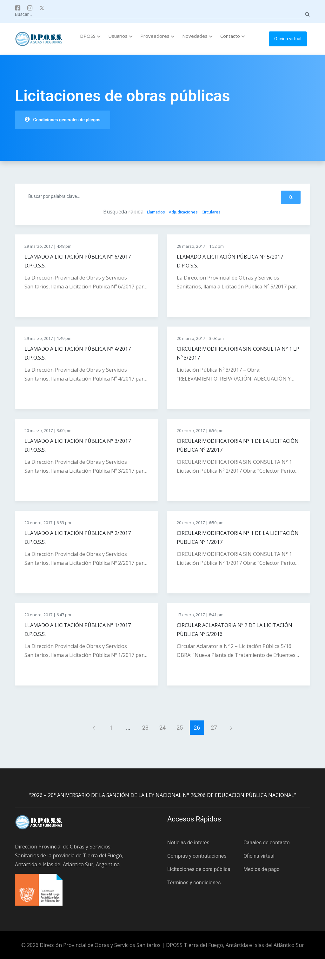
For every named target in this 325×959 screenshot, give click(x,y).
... (128, 727)
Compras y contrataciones (196, 856)
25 (179, 727)
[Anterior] (94, 727)
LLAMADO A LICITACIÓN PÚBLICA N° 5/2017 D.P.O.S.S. (230, 261)
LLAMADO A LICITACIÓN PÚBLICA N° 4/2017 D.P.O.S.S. (77, 353)
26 (197, 727)
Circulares (211, 212)
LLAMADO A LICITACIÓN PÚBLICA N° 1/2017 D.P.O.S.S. (77, 630)
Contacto (232, 36)
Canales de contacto (266, 843)
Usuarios (120, 36)
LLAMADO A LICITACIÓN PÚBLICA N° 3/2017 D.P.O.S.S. (77, 445)
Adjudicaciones (183, 212)
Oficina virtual (288, 38)
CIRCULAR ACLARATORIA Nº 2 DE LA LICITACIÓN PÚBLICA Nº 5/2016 (234, 630)
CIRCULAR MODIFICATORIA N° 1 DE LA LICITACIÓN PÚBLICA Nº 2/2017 (238, 445)
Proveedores (157, 36)
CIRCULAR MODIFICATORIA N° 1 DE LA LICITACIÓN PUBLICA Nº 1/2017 (238, 537)
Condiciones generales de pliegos (62, 119)
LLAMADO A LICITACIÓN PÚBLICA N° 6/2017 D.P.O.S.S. (77, 261)
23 (145, 727)
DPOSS (90, 36)
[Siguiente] (231, 727)
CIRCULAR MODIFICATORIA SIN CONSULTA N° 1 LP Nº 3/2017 (238, 353)
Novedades (197, 36)
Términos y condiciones (194, 883)
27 (214, 727)
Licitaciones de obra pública (198, 869)
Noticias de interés (188, 843)
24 (162, 727)
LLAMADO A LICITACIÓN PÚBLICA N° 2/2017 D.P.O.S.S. (77, 537)
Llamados (156, 212)
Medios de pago (261, 869)
